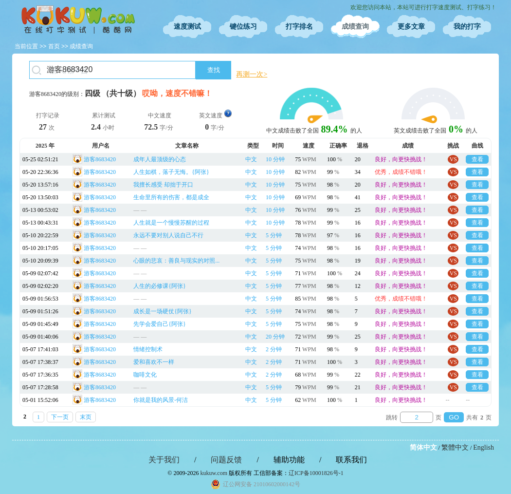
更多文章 (411, 26)
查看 (477, 159)
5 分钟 (274, 235)
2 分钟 (274, 349)
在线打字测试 (78, 19)
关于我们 (164, 460)
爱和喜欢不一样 (153, 362)
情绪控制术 (148, 349)
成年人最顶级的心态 (159, 159)
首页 (54, 46)
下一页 (60, 417)
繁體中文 (455, 447)
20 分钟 (275, 336)
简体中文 (423, 447)
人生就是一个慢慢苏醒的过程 (171, 222)
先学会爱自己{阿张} (159, 324)
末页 (85, 417)
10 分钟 (275, 159)
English (483, 447)
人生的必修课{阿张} (159, 286)
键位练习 (243, 26)
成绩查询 (355, 26)
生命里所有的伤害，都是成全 (171, 197)
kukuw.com (213, 473)
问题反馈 (226, 460)
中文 (251, 159)
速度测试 (187, 26)
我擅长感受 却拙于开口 (163, 184)
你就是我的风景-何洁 (160, 400)
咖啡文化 (145, 374)
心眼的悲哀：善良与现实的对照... (176, 260)
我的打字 (467, 26)
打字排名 (299, 26)
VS (453, 159)
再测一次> (251, 74)
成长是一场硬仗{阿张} (162, 311)
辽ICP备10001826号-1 (316, 473)
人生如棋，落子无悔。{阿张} (171, 172)
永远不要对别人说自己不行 (168, 235)
